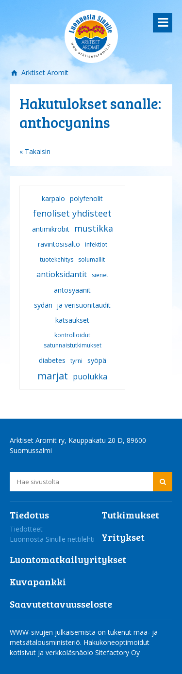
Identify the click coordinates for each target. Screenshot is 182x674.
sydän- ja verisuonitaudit (72, 305)
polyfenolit (86, 198)
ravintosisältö (59, 244)
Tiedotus (29, 514)
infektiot (96, 244)
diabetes (52, 360)
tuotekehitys (56, 259)
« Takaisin (34, 151)
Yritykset (123, 537)
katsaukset (72, 320)
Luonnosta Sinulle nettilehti (52, 539)
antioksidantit (61, 274)
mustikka (93, 228)
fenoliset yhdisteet (72, 213)
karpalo (53, 198)
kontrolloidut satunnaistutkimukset (72, 340)
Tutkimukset (130, 514)
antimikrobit (50, 229)
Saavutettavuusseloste (61, 604)
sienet (100, 275)
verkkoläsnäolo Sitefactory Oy (93, 652)
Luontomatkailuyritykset (68, 559)
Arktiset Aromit (43, 72)
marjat (52, 375)
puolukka (90, 376)
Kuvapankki (38, 581)
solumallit (91, 259)
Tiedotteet (26, 528)
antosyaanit (72, 290)
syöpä (96, 360)
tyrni (76, 361)
